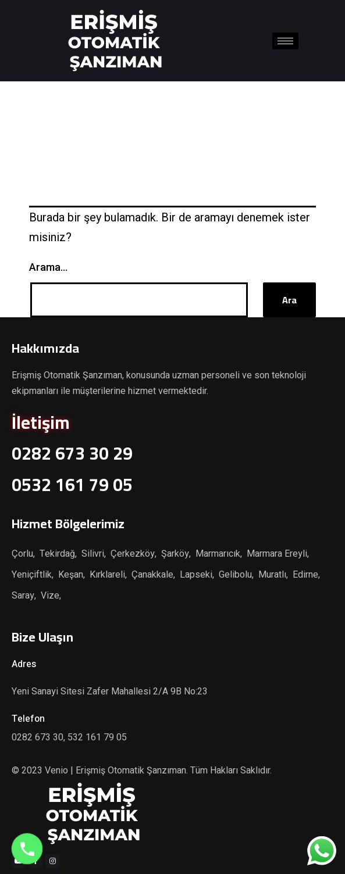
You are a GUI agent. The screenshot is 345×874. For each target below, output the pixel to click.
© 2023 (28, 771)
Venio (56, 771)
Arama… (48, 267)
